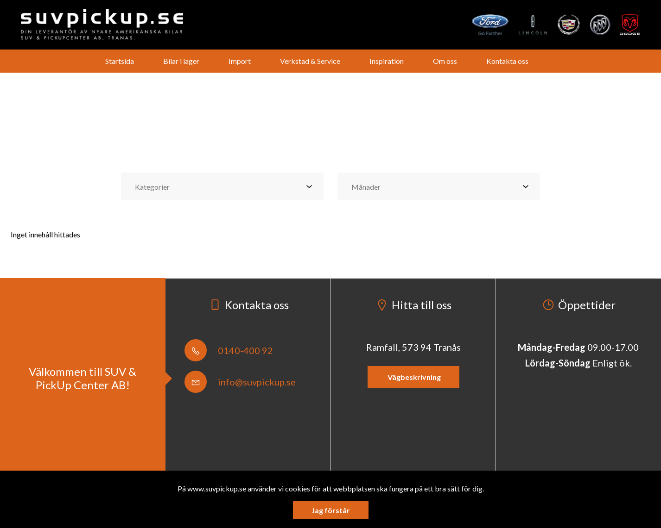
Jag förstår (330, 510)
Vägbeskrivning (413, 377)
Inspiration (386, 60)
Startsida (119, 60)
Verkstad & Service (310, 60)
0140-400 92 (228, 350)
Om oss (445, 60)
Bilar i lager (181, 60)
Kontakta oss (507, 60)
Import (240, 60)
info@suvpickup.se (240, 382)
